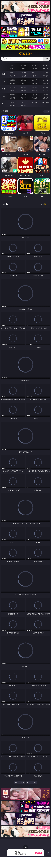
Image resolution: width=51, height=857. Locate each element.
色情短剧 (23, 105)
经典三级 (23, 83)
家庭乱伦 (23, 95)
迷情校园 (12, 98)
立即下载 (38, 853)
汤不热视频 (45, 102)
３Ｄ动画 (45, 73)
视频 (3, 74)
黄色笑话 (34, 98)
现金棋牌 (34, 68)
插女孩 (13, 102)
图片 (3, 89)
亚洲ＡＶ (12, 73)
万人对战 (34, 65)
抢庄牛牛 (45, 68)
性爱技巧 (45, 98)
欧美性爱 (45, 80)
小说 (3, 96)
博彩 (3, 67)
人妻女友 (34, 95)
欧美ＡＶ (34, 73)
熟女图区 (34, 90)
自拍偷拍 (23, 73)
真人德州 (23, 65)
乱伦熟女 (34, 83)
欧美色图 (34, 87)
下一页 (29, 783)
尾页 (35, 783)
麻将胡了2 (13, 68)
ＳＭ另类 (45, 76)
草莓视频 (34, 102)
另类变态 (45, 83)
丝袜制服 (23, 76)
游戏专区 (45, 65)
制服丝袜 (12, 83)
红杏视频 (12, 105)
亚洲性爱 (12, 80)
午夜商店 (23, 102)
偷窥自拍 (12, 87)
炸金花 (24, 68)
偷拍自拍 (23, 80)
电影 (3, 81)
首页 (16, 783)
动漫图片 (45, 87)
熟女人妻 (12, 76)
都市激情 (12, 95)
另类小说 (23, 98)
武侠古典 (45, 95)
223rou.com (25, 54)
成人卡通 (34, 80)
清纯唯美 (23, 90)
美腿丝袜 (12, 90)
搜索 (46, 58)
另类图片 (45, 90)
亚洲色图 (23, 87)
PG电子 (12, 65)
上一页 (22, 783)
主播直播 (34, 76)
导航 (3, 103)
